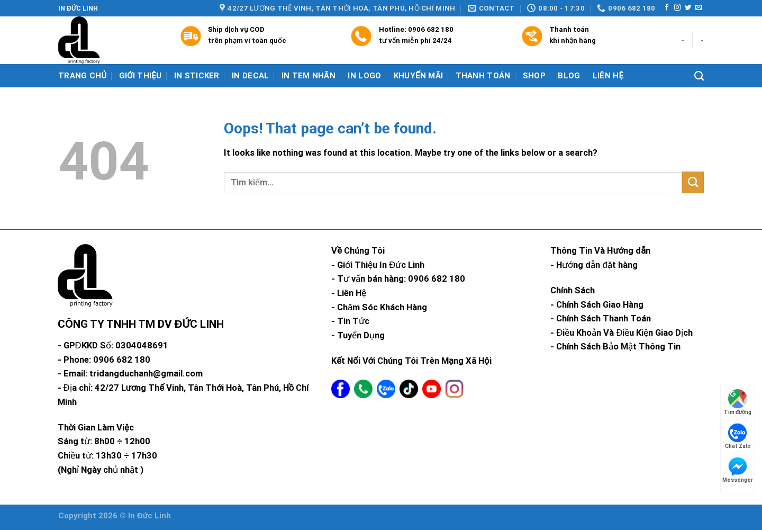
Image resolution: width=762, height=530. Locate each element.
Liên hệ (608, 75)
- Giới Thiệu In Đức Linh (377, 265)
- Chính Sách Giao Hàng (596, 305)
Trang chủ (82, 75)
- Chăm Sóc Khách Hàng (379, 307)
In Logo (364, 75)
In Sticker (197, 75)
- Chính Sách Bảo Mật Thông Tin (615, 347)
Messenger (737, 470)
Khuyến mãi (418, 75)
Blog (569, 75)
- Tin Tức (350, 321)
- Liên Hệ (348, 293)
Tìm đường (737, 402)
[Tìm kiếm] (699, 76)
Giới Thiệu (140, 75)
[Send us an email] (698, 8)
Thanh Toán (483, 75)
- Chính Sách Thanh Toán (600, 318)
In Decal (250, 75)
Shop (534, 75)
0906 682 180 (430, 29)
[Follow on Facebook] (667, 8)
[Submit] (693, 182)
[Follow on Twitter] (688, 8)
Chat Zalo (738, 436)
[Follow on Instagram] (677, 8)
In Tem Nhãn (308, 75)
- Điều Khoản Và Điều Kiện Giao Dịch (621, 333)
